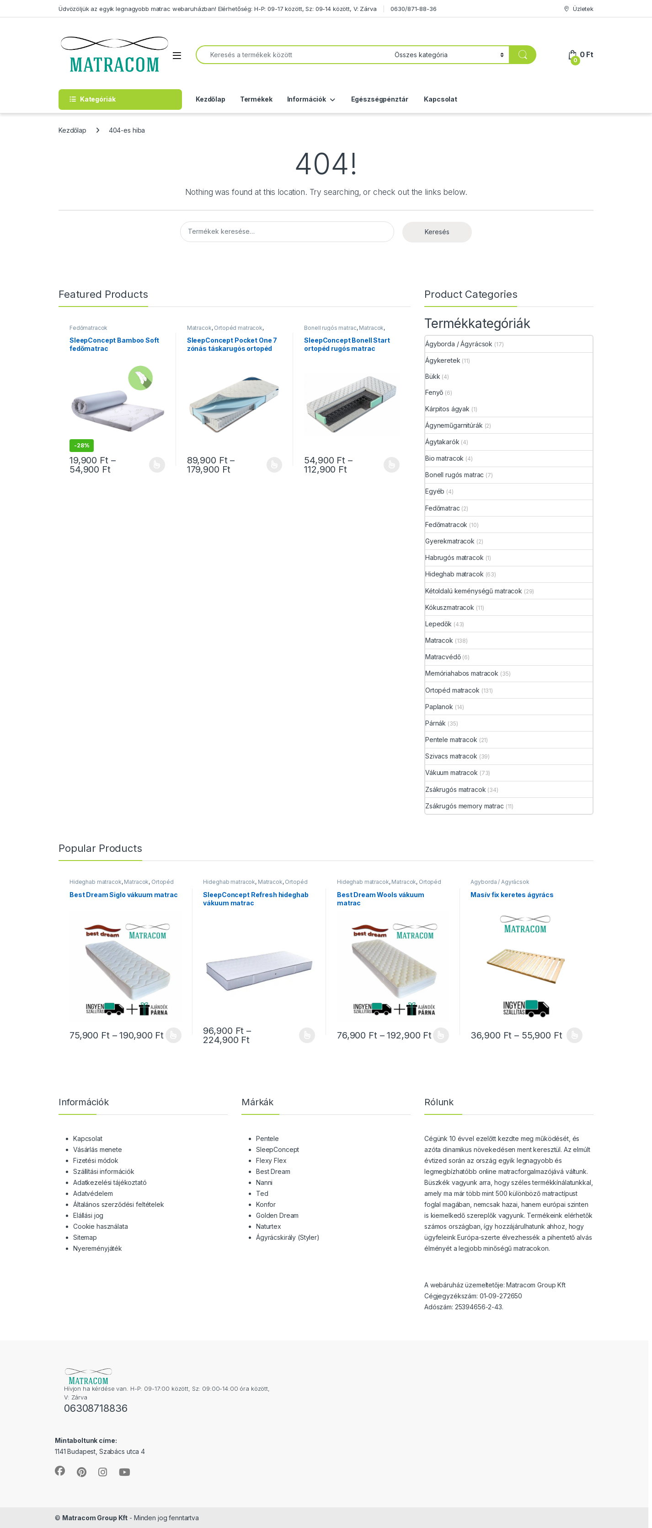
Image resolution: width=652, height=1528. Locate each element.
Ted (262, 1193)
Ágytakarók (442, 442)
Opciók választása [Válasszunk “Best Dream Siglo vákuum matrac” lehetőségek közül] (174, 1035)
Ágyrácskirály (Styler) (288, 1237)
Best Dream (273, 1171)
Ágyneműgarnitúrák (454, 425)
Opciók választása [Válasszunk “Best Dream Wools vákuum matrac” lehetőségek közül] (441, 1035)
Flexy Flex (271, 1160)
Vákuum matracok (451, 772)
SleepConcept (277, 1149)
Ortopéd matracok (238, 327)
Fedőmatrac (442, 508)
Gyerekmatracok (450, 541)
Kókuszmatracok (449, 607)
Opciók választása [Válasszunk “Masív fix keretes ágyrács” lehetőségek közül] (574, 1035)
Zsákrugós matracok (455, 789)
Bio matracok (444, 458)
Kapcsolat (439, 99)
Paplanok (439, 706)
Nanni (264, 1182)
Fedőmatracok (88, 327)
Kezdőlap (210, 99)
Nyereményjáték (97, 1248)
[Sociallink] (60, 1471)
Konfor (266, 1204)
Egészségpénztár (379, 99)
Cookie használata (100, 1226)
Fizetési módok (95, 1160)
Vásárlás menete (97, 1149)
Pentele (267, 1138)
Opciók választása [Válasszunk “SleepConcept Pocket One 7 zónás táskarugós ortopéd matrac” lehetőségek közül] (275, 465)
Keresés (437, 232)
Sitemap (85, 1237)
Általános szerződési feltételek (118, 1204)
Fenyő (434, 392)
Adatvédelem (92, 1193)
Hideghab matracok (454, 574)
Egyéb (434, 491)
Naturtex (268, 1226)
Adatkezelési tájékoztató (110, 1182)
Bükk (432, 376)
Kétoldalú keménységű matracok (473, 591)
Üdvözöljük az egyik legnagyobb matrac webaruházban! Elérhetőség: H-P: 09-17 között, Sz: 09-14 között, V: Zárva (218, 8)
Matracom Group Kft (95, 1518)
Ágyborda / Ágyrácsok (458, 344)
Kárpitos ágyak (447, 409)
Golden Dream (277, 1215)
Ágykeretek (442, 360)
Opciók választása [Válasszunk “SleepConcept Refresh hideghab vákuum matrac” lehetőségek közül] (307, 1035)
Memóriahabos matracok (461, 673)
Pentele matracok (451, 739)
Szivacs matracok (451, 756)
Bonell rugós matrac (330, 327)
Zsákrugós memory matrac (464, 806)
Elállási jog (88, 1215)
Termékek (256, 99)
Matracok (199, 327)
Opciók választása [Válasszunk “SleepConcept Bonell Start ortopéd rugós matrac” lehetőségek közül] (392, 465)
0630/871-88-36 (413, 8)
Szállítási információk (103, 1171)
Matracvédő (443, 657)
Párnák (435, 723)
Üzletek (578, 9)
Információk (306, 99)
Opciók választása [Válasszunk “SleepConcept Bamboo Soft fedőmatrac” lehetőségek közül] (157, 465)
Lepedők (438, 624)
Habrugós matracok (454, 557)
